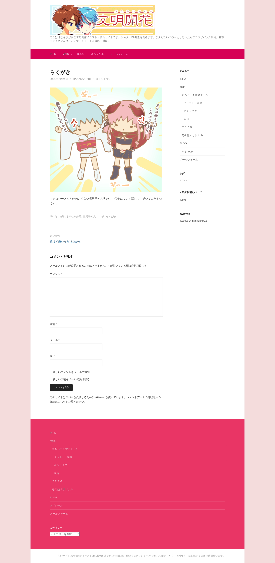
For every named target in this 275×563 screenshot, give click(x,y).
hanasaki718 (82, 78)
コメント (56, 274)
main (65, 53)
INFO (53, 53)
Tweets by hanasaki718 (193, 220)
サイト (54, 356)
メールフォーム (119, 53)
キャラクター (192, 110)
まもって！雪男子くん (195, 94)
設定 (186, 119)
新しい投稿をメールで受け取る (71, 379)
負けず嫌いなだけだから (65, 241)
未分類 (77, 216)
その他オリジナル (192, 135)
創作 (69, 216)
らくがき (60, 216)
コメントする (103, 78)
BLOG (80, 53)
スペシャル (97, 53)
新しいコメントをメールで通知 (71, 372)
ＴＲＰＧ (187, 127)
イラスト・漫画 (193, 102)
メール (54, 340)
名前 (53, 324)
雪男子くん (89, 216)
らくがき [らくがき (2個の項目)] (185, 180)
